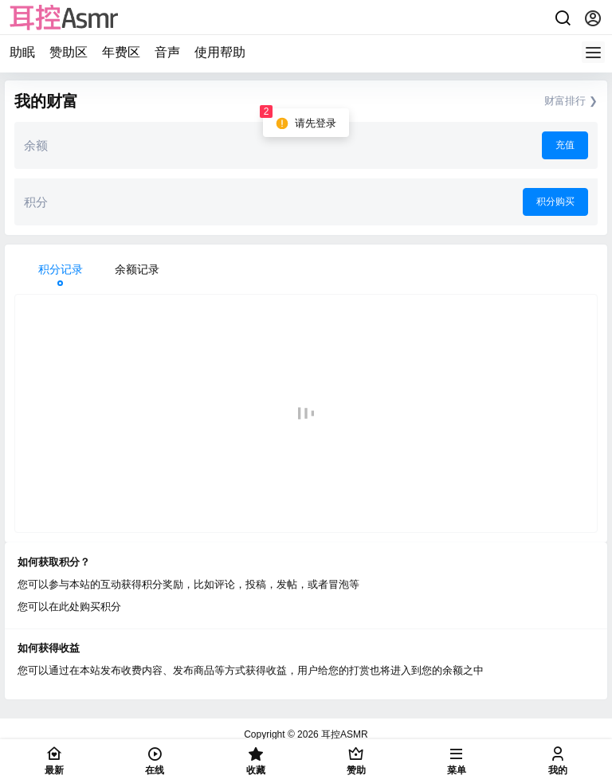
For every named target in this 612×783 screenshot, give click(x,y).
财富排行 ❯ (571, 101)
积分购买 (555, 201)
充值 (565, 145)
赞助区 (68, 52)
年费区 (121, 52)
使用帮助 (219, 52)
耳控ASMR (343, 734)
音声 (167, 52)
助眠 (22, 52)
